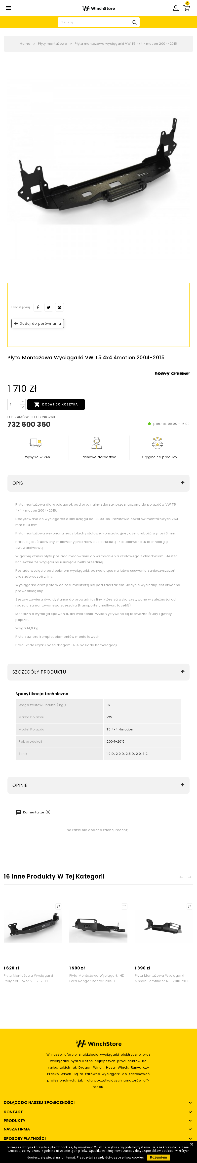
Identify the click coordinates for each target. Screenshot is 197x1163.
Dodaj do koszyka (56, 404)
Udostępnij (38, 307)
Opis (17, 483)
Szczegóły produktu (39, 672)
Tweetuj (48, 307)
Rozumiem (158, 1157)
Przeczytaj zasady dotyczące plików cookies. (111, 1157)
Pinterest (59, 307)
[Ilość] (13, 404)
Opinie (19, 785)
